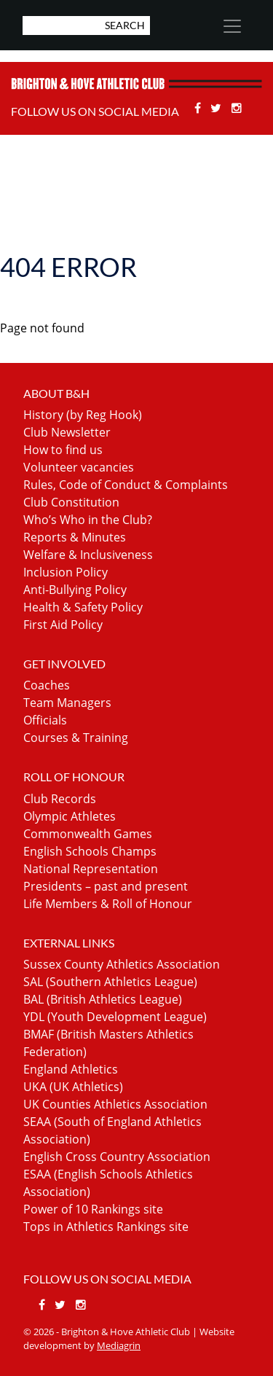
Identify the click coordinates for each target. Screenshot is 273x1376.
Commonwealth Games (87, 834)
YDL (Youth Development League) (115, 1017)
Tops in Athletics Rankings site (106, 1227)
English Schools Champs (90, 851)
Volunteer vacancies (78, 467)
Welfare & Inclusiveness (88, 555)
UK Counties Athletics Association (115, 1104)
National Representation (90, 869)
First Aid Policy (63, 625)
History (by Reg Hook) (82, 415)
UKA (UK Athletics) (73, 1087)
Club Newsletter (67, 432)
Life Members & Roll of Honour (107, 904)
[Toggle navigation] (231, 26)
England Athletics (70, 1069)
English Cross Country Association (116, 1157)
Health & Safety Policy (83, 607)
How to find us (63, 450)
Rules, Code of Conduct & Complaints (125, 485)
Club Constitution (71, 502)
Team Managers (67, 703)
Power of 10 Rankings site (93, 1209)
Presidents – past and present (105, 886)
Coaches (46, 685)
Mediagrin (119, 1345)
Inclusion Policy (65, 572)
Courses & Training (75, 738)
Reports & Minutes (74, 537)
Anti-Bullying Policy (75, 590)
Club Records (59, 799)
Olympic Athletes (69, 816)
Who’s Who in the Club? (87, 520)
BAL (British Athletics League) (102, 999)
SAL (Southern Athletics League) (110, 982)
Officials (45, 720)
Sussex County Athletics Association (121, 964)
